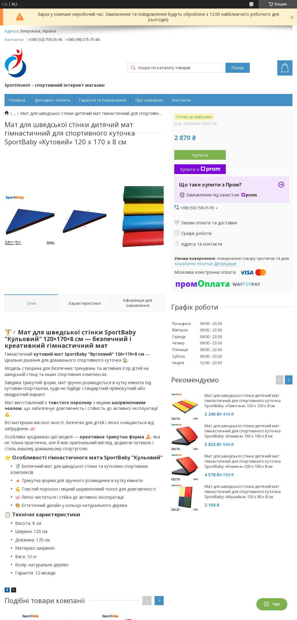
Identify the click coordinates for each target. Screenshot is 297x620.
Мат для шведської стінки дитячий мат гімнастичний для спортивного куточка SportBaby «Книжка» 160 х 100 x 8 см (243, 431)
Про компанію (149, 100)
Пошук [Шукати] (238, 67)
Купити (200, 155)
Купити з (200, 169)
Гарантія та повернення (102, 100)
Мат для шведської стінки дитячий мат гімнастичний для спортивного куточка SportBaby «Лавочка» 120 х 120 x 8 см (243, 400)
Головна (17, 100)
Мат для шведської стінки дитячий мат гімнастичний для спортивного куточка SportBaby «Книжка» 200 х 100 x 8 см (243, 461)
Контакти (181, 100)
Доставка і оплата (52, 100)
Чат (272, 604)
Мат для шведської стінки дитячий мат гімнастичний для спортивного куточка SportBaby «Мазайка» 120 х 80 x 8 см (243, 491)
